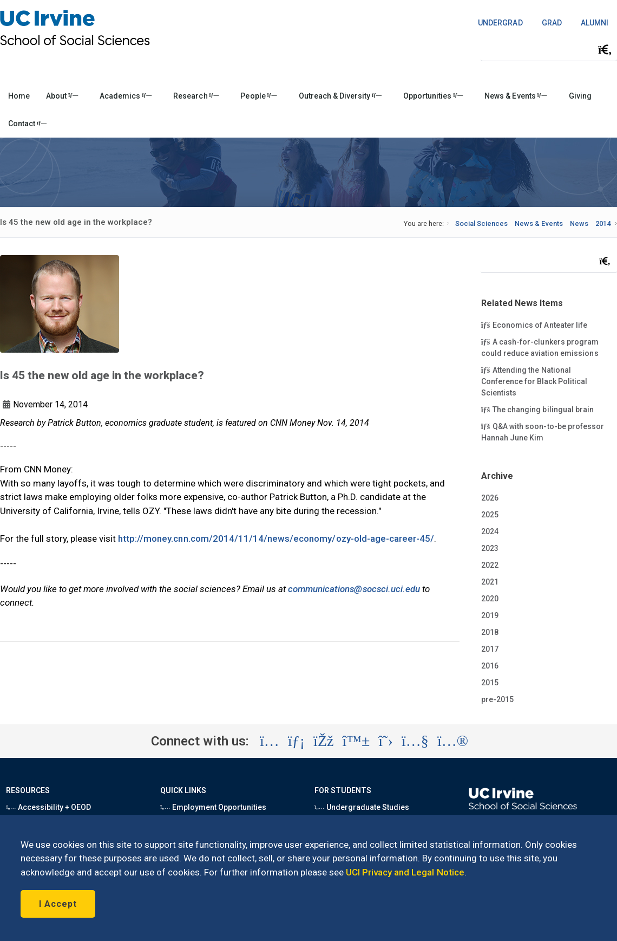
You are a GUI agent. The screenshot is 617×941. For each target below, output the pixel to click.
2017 (489, 649)
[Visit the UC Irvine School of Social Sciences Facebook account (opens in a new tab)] (323, 741)
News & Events (515, 96)
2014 (603, 223)
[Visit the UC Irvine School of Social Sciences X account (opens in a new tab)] (385, 741)
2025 (489, 514)
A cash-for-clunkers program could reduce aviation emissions (540, 347)
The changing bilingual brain (537, 409)
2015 (489, 682)
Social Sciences (481, 223)
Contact (27, 123)
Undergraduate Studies (361, 807)
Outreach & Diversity (340, 96)
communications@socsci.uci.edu (354, 588)
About (62, 96)
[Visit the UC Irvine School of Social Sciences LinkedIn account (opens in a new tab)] (296, 741)
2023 (489, 548)
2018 (489, 632)
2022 (489, 565)
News (579, 223)
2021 (489, 581)
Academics (126, 96)
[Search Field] (549, 49)
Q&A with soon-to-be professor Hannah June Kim (542, 431)
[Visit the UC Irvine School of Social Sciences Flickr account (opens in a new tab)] (452, 741)
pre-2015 (497, 699)
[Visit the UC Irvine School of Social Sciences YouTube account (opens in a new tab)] (415, 741)
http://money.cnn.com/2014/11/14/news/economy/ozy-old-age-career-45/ (276, 538)
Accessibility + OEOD (48, 807)
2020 (489, 598)
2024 (489, 531)
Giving (580, 96)
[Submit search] (605, 50)
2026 (489, 498)
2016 (489, 665)
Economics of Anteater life (534, 324)
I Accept (58, 904)
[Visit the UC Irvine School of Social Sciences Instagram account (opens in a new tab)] (269, 741)
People (258, 96)
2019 (489, 615)
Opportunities (433, 96)
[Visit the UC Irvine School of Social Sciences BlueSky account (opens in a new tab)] (356, 741)
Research (196, 96)
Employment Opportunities (213, 807)
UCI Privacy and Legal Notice (405, 872)
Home (19, 96)
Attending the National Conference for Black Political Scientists (534, 381)
